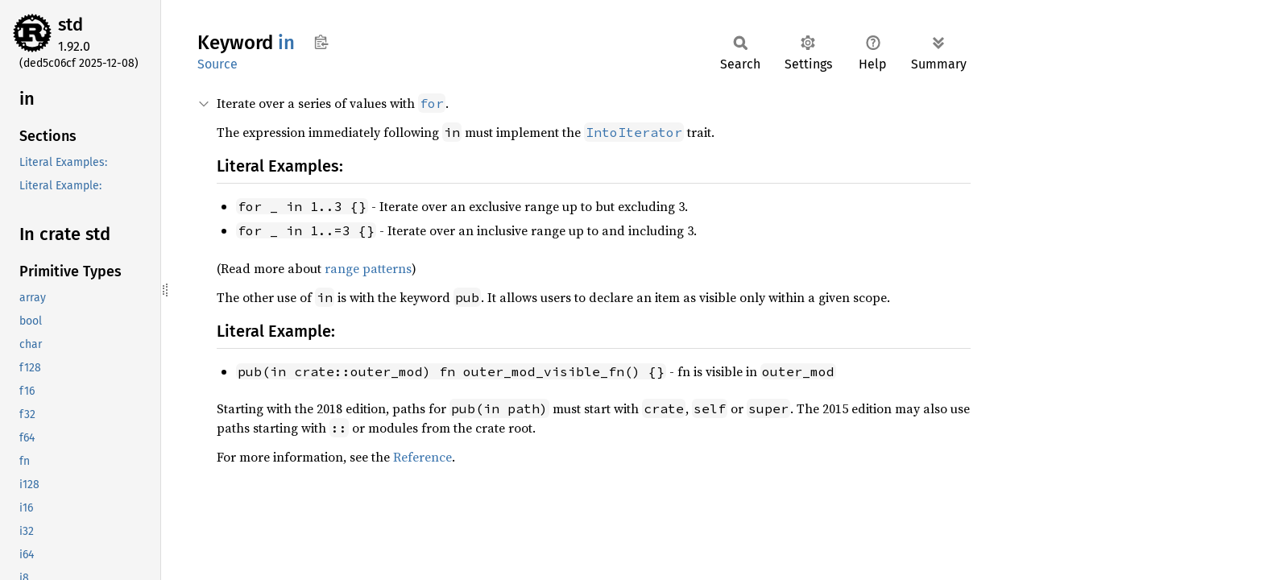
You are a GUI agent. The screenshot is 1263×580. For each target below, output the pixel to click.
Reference (422, 457)
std (70, 24)
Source (217, 64)
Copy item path (321, 42)
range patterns (368, 268)
